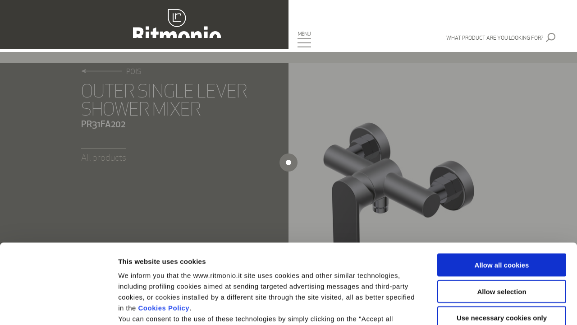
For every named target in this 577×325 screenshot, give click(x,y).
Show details (473, 307)
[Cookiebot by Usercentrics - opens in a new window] (58, 307)
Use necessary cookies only (502, 238)
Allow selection (501, 212)
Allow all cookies (502, 186)
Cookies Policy (164, 228)
